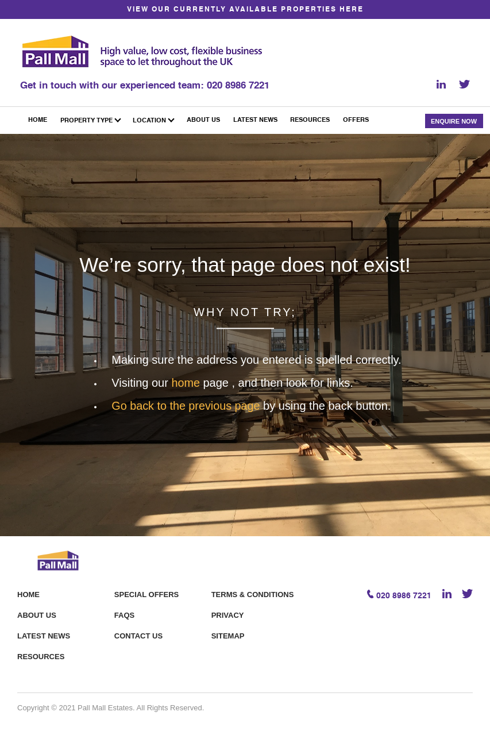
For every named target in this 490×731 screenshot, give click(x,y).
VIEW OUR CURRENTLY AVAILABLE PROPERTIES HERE (245, 9)
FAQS (124, 614)
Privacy (227, 614)
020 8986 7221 (238, 85)
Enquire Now (454, 120)
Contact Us (138, 635)
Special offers (146, 594)
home (187, 382)
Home (28, 594)
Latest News (43, 635)
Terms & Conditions (252, 594)
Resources (40, 656)
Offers (356, 120)
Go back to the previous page (188, 405)
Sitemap (228, 635)
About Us (36, 614)
